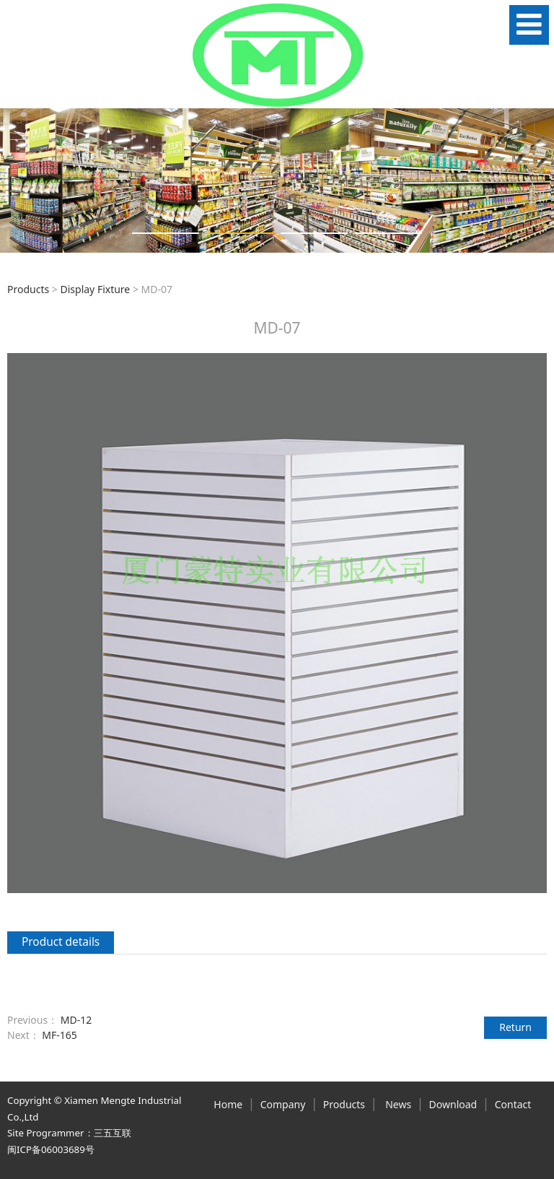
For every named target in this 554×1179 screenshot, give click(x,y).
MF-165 (59, 1035)
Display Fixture (95, 289)
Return (515, 1027)
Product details (61, 941)
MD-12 (76, 1020)
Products (28, 289)
